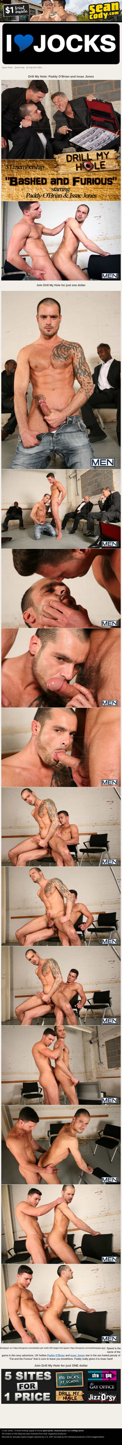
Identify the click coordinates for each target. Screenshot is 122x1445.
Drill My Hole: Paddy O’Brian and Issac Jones (61, 76)
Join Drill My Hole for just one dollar (61, 285)
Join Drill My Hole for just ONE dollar (61, 1365)
